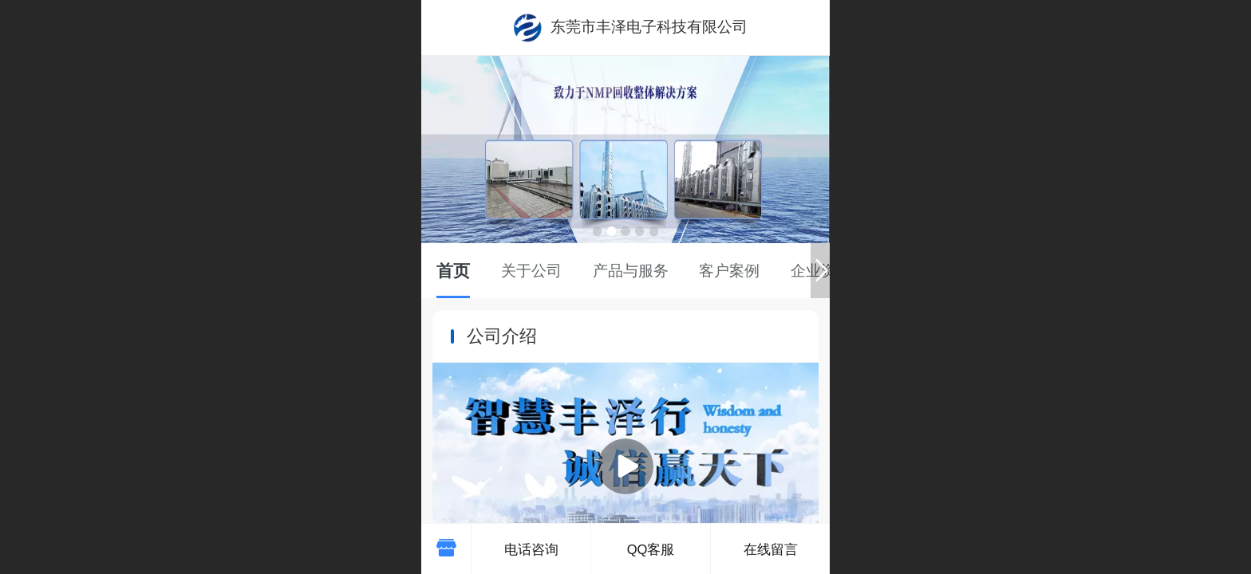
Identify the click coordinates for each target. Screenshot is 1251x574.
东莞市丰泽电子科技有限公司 (649, 26)
